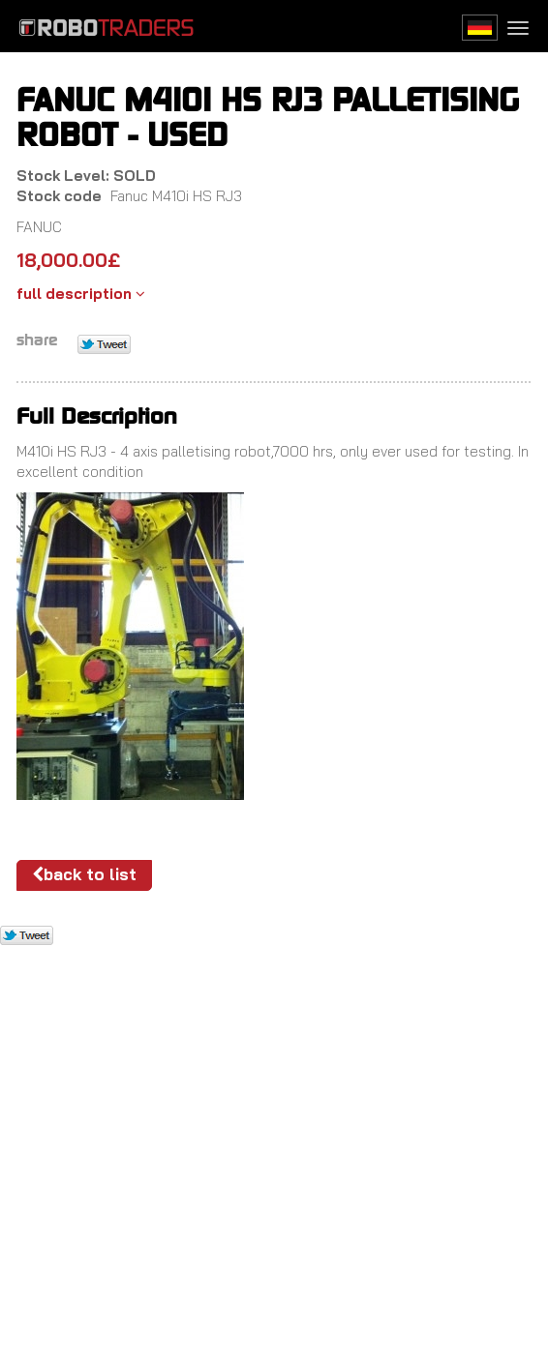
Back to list (84, 874)
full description (80, 293)
